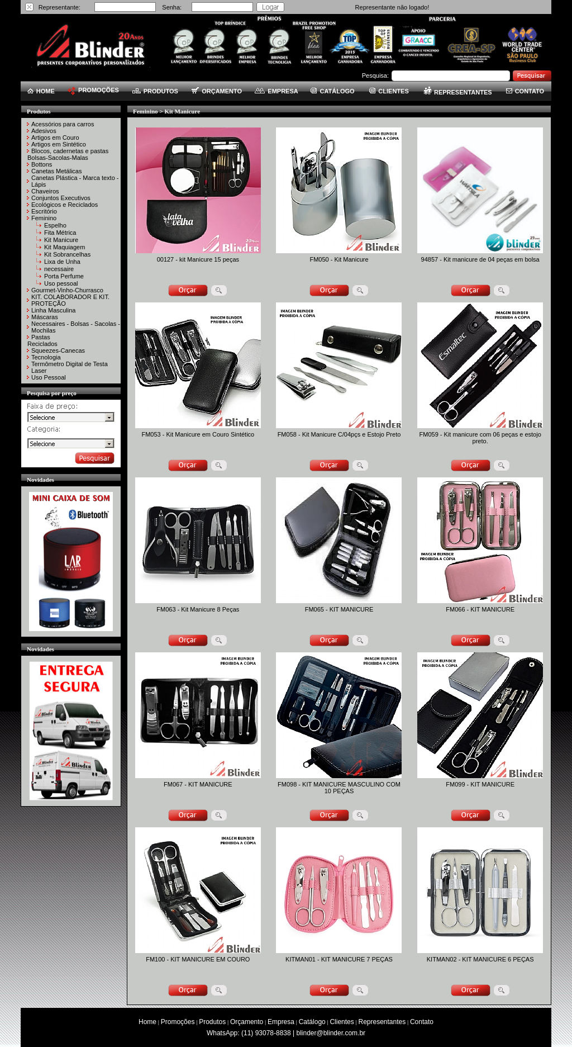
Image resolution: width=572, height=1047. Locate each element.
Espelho (55, 225)
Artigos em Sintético (58, 144)
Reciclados (42, 343)
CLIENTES (388, 91)
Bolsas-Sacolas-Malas (57, 157)
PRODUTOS (155, 91)
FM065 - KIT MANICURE (339, 609)
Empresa (281, 1022)
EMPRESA (276, 91)
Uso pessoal (61, 283)
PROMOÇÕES (93, 90)
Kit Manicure (61, 239)
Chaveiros (45, 191)
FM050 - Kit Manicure (338, 259)
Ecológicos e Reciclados (64, 204)
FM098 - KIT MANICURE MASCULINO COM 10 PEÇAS (339, 787)
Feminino (43, 218)
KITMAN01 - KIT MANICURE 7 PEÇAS (339, 959)
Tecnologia (46, 357)
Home (147, 1022)
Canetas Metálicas (56, 171)
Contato (421, 1022)
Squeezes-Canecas (58, 350)
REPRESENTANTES (458, 92)
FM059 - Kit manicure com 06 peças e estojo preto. (480, 437)
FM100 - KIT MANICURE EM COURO (198, 959)
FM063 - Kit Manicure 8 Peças (197, 609)
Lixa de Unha (62, 261)
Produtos (212, 1022)
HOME (41, 91)
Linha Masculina (53, 310)
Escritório (44, 211)
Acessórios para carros (62, 124)
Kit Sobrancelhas (67, 254)
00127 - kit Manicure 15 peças (198, 259)
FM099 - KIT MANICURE (480, 784)
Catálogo (312, 1022)
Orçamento (246, 1022)
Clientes (342, 1022)
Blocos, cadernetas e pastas (69, 151)
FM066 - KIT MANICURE (480, 609)
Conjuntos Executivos (60, 198)
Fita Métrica (60, 232)
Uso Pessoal (48, 377)
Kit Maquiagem (64, 247)
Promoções (178, 1022)
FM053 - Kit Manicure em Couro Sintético (197, 434)
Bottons (41, 164)
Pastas (40, 337)
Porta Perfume (64, 276)
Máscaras (44, 317)
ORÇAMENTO (217, 91)
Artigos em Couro (55, 137)
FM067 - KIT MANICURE (198, 784)
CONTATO (525, 91)
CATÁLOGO (332, 91)
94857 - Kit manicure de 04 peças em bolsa (480, 259)
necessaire (59, 269)
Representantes (382, 1022)
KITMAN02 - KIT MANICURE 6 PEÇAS (480, 959)
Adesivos (43, 130)
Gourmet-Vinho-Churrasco (67, 290)
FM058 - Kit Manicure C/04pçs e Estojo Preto (339, 434)
